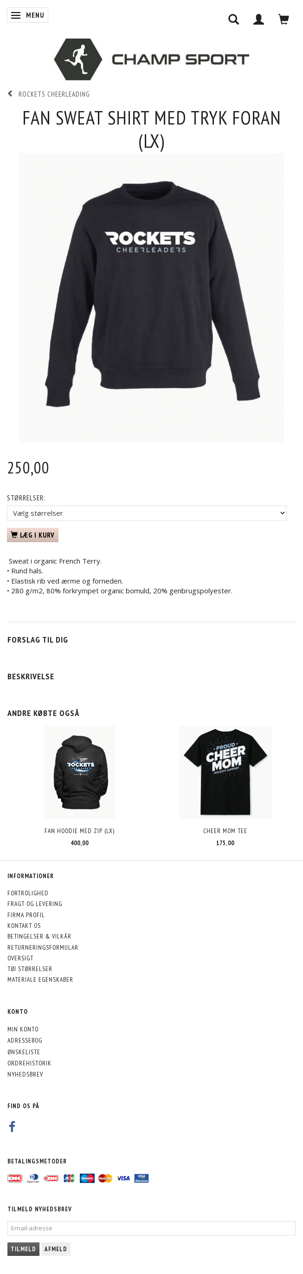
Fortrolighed (28, 893)
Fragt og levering (34, 904)
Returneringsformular (42, 947)
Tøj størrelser (29, 969)
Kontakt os (24, 925)
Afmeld (56, 1249)
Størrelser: (26, 497)
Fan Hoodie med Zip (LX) (80, 831)
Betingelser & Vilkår (39, 936)
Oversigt (20, 958)
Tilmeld (23, 1249)
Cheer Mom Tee (225, 831)
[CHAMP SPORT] (151, 59)
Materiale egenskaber (40, 979)
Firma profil (26, 915)
